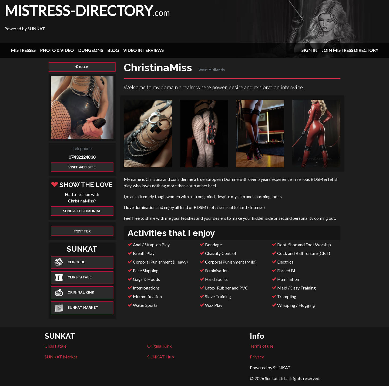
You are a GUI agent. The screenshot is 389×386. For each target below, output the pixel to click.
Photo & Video (57, 50)
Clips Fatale (55, 345)
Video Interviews (143, 50)
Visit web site (82, 167)
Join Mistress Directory (350, 50)
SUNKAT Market (61, 356)
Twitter (82, 231)
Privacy (257, 356)
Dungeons (90, 50)
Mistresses (23, 50)
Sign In (309, 50)
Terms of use (261, 345)
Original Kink (159, 345)
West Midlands (212, 70)
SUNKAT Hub (160, 356)
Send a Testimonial (82, 211)
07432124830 (82, 156)
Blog (113, 50)
